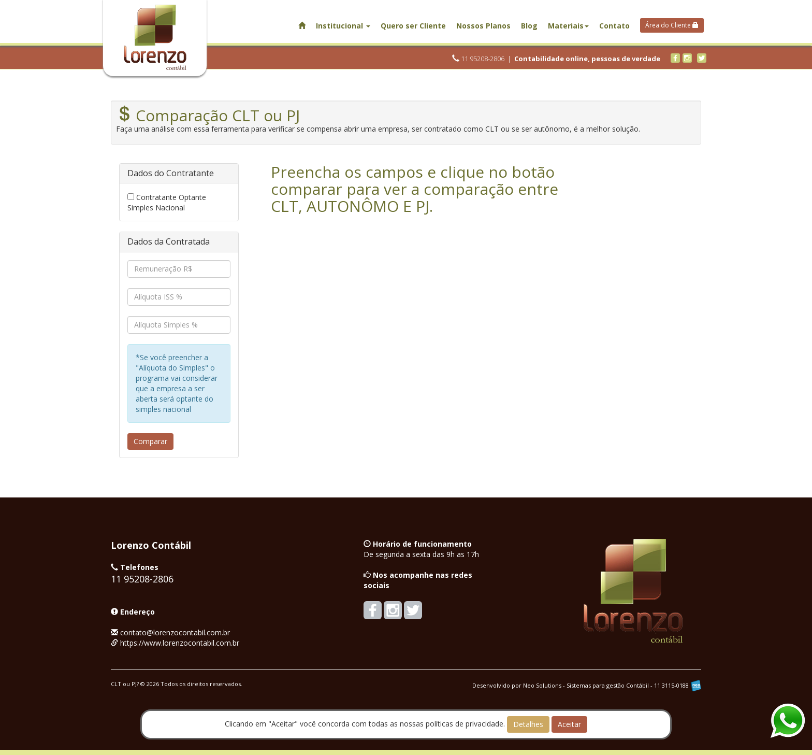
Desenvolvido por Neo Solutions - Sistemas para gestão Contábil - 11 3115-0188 (586, 685)
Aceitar (569, 724)
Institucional (343, 26)
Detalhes (528, 724)
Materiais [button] (568, 26)
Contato (614, 26)
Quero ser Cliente (413, 26)
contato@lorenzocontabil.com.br (175, 632)
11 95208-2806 (478, 58)
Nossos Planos (483, 26)
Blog (529, 26)
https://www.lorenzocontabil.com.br (179, 643)
